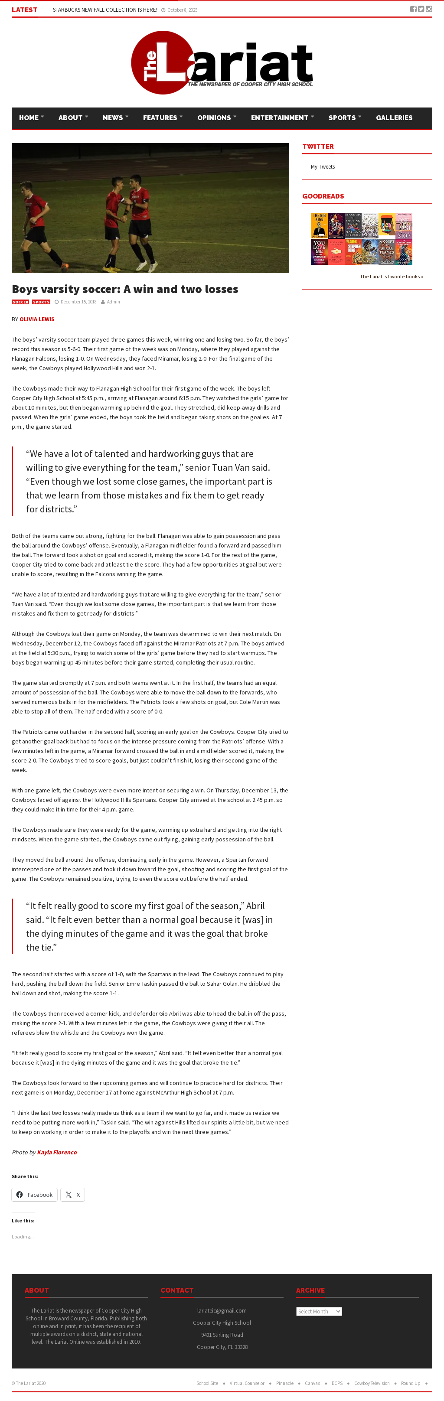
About (71, 118)
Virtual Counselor (247, 1383)
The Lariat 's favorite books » (392, 276)
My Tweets (323, 166)
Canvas (312, 1383)
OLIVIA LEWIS (37, 319)
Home (29, 118)
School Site (207, 1383)
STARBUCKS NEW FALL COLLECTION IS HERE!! (106, 9)
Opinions (214, 118)
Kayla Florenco (57, 1152)
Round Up (411, 1383)
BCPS (337, 1383)
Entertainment (280, 118)
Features (161, 118)
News (113, 118)
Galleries (394, 118)
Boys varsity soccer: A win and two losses (125, 288)
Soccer (20, 302)
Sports (343, 118)
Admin (113, 302)
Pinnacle (285, 1383)
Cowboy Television (372, 1383)
